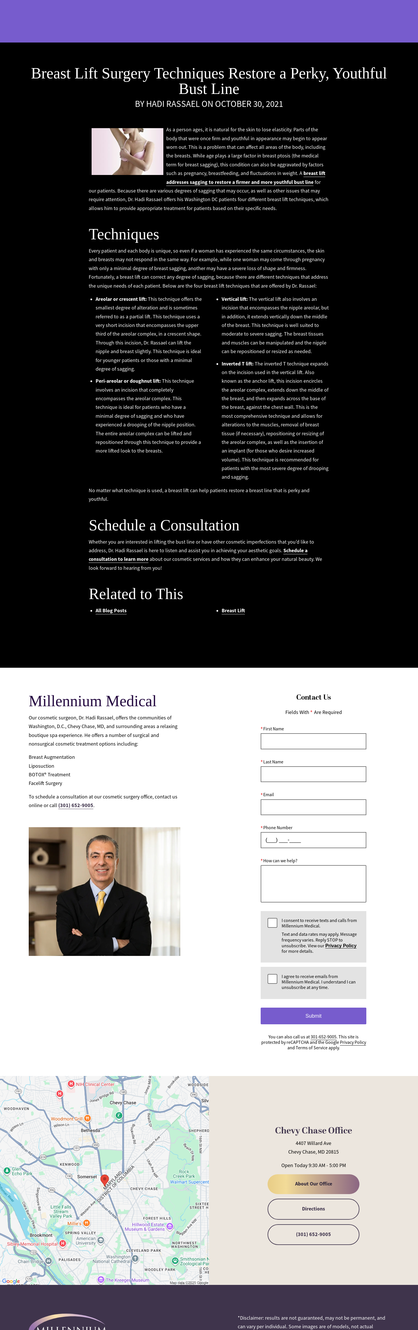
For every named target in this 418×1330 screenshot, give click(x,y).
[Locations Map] (104, 1180)
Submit (313, 1016)
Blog (215, 21)
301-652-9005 (275, 21)
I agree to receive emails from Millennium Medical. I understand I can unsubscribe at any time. (319, 982)
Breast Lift (233, 610)
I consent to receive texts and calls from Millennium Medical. (320, 936)
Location (312, 21)
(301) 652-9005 (75, 805)
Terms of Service (312, 1048)
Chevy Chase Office (313, 1130)
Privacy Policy (341, 945)
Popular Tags (169, 634)
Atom (243, 634)
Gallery (241, 21)
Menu (377, 21)
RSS (258, 634)
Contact (344, 21)
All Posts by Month (210, 634)
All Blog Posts (111, 610)
